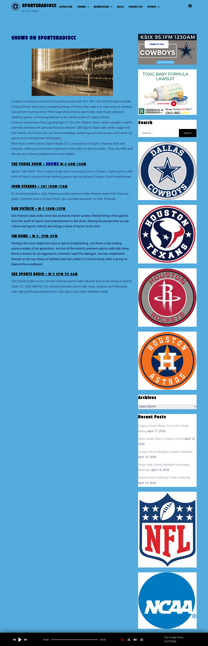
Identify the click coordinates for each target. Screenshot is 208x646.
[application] (74, 639)
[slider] (74, 639)
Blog (120, 6)
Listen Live (65, 6)
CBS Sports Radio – (44, 274)
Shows (81, 6)
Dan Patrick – (38, 209)
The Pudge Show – (48, 164)
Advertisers (101, 6)
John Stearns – (39, 186)
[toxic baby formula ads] (165, 92)
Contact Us (136, 6)
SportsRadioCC (39, 6)
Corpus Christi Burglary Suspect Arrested (165, 451)
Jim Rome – (34, 236)
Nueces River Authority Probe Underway (164, 477)
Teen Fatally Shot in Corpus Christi (161, 438)
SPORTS (151, 6)
